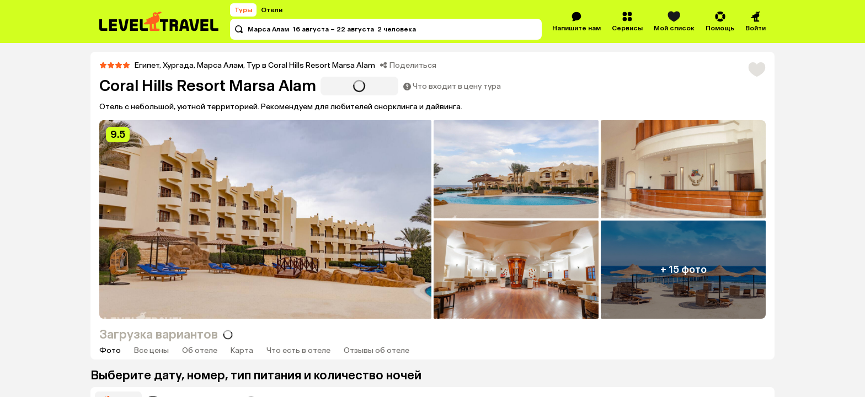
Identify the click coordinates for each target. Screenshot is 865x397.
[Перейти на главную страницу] (159, 21)
